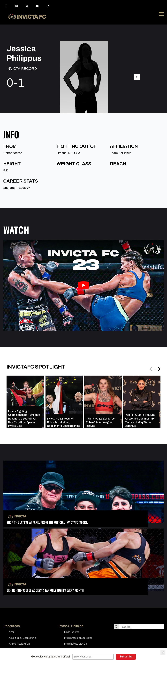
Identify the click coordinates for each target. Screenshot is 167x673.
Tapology (23, 187)
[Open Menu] (161, 13)
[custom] (48, 6)
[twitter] (27, 6)
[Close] (162, 652)
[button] (158, 369)
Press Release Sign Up (75, 643)
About (12, 632)
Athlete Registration (19, 643)
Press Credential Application (78, 638)
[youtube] (37, 6)
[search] (116, 626)
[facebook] (6, 6)
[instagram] (16, 6)
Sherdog (9, 187)
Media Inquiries (71, 632)
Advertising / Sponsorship (22, 638)
